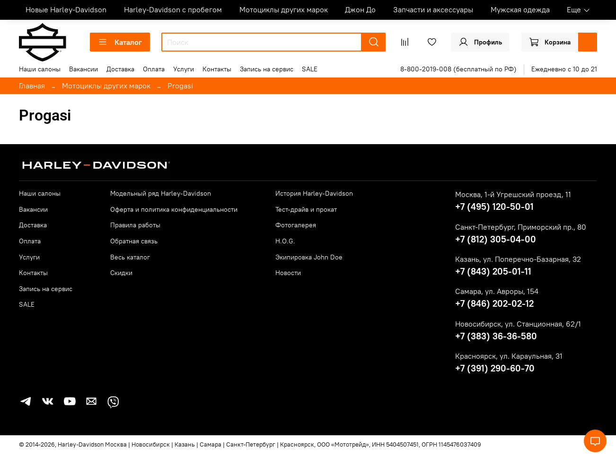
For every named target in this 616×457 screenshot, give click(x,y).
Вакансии (83, 69)
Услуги (183, 69)
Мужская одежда (520, 9)
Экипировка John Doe (309, 257)
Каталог (120, 42)
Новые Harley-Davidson (66, 9)
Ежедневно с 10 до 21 (564, 69)
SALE (309, 69)
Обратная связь (134, 241)
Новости (288, 272)
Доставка (120, 69)
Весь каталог (130, 257)
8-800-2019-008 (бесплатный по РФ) (458, 69)
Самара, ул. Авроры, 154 (496, 291)
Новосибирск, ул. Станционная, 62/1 (518, 323)
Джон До (360, 9)
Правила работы (135, 225)
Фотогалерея (295, 225)
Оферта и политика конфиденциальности (174, 209)
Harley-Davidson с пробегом (173, 9)
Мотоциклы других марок (283, 9)
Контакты (216, 69)
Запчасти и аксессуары (433, 9)
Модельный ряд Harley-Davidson (160, 193)
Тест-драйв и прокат (306, 209)
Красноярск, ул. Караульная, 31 (509, 356)
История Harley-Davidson (314, 193)
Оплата (154, 69)
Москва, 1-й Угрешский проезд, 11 (513, 194)
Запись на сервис (266, 69)
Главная (32, 85)
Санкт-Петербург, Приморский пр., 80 (520, 227)
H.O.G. (285, 241)
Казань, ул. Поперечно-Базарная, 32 (518, 259)
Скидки (121, 272)
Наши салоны (40, 69)
